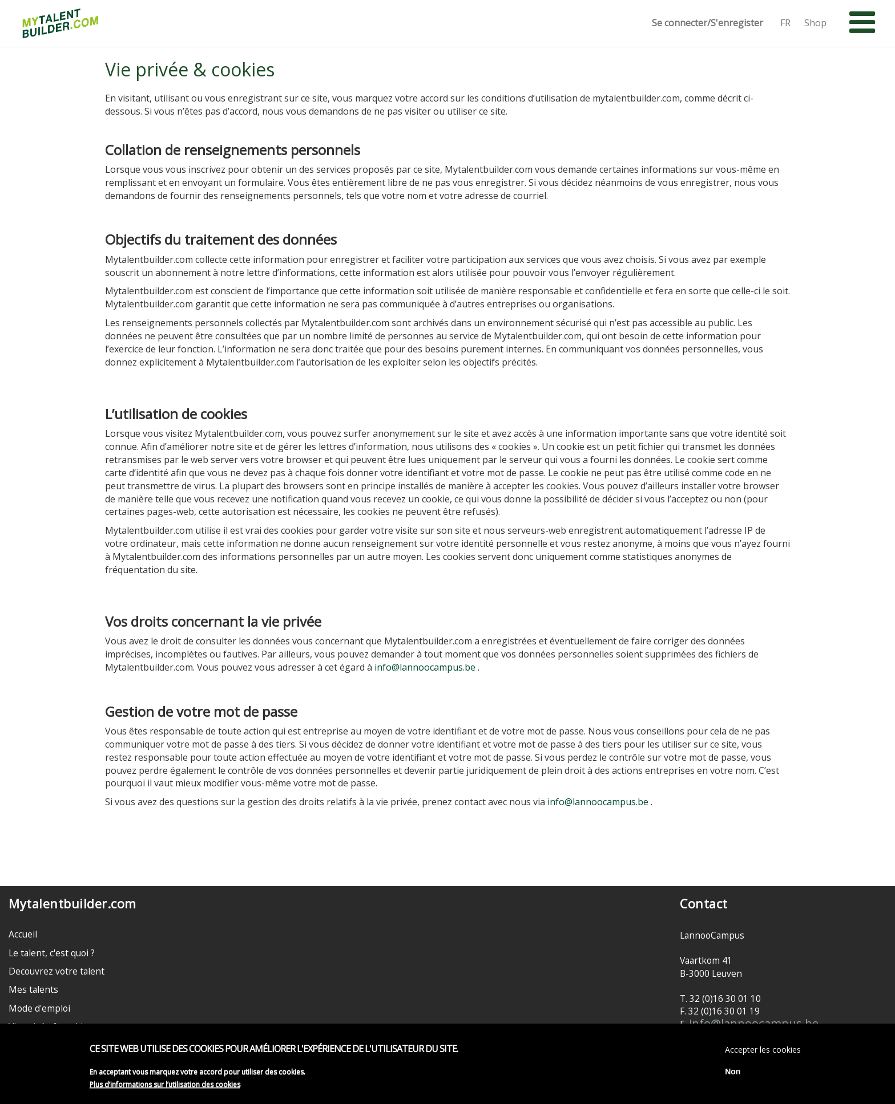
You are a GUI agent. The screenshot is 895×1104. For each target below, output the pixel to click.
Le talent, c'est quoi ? (52, 953)
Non (732, 1073)
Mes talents (33, 989)
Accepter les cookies (763, 1051)
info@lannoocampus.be (424, 667)
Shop (815, 23)
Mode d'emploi (39, 1008)
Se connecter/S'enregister (707, 23)
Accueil (23, 934)
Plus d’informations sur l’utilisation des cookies (165, 1086)
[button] (862, 22)
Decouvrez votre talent (56, 971)
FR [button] (785, 23)
